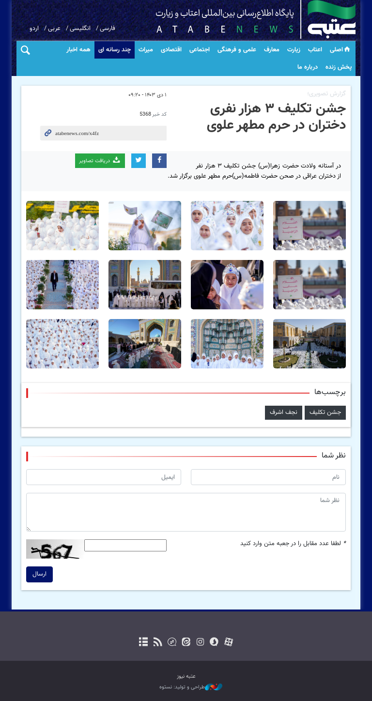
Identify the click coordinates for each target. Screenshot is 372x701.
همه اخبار (78, 50)
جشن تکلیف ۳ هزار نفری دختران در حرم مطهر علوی (276, 117)
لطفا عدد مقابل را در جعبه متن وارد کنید (293, 544)
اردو (34, 28)
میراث (146, 50)
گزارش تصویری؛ (326, 94)
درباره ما (307, 67)
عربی (54, 28)
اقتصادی (171, 50)
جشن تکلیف (325, 412)
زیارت (293, 50)
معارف (271, 50)
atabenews (240, 19)
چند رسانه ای (114, 50)
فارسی (107, 28)
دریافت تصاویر (100, 160)
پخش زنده (339, 67)
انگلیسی (80, 28)
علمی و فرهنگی (236, 50)
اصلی (341, 50)
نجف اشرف (283, 412)
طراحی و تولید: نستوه (190, 687)
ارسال (39, 574)
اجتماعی (199, 50)
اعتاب (315, 50)
